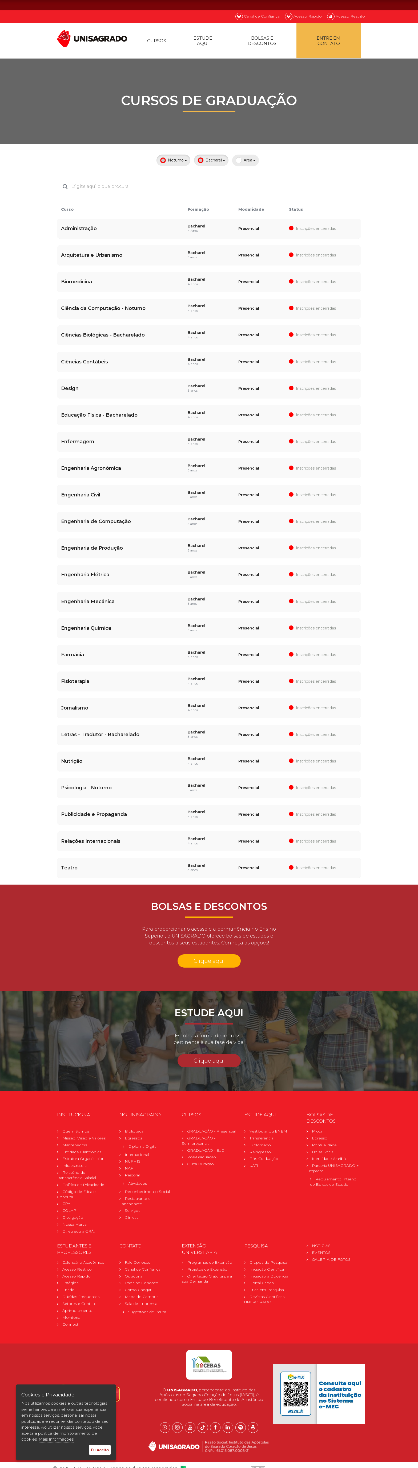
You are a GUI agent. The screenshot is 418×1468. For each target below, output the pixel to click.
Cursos (157, 41)
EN (344, 4)
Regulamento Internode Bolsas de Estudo (333, 1176)
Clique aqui (209, 954)
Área (245, 162)
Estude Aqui (204, 42)
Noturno (173, 162)
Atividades (137, 1177)
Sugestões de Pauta (147, 1306)
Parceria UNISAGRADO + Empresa (333, 1162)
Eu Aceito (100, 1449)
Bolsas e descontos (263, 42)
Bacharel (211, 162)
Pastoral (132, 1169)
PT (329, 4)
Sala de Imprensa (141, 1298)
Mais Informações (56, 1439)
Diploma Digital (142, 1140)
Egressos (133, 1131)
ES (358, 4)
